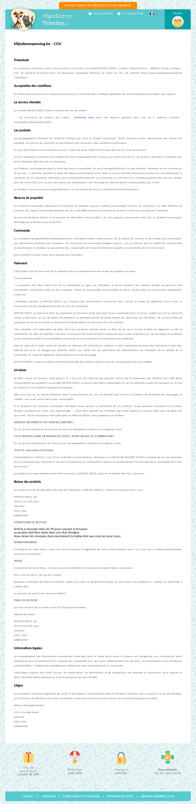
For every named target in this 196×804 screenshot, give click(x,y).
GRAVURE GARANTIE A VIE (157, 796)
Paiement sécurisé (120, 796)
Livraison (48, 796)
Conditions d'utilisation (81, 796)
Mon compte (103, 13)
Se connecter (132, 13)
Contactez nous (84, 117)
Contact (28, 796)
